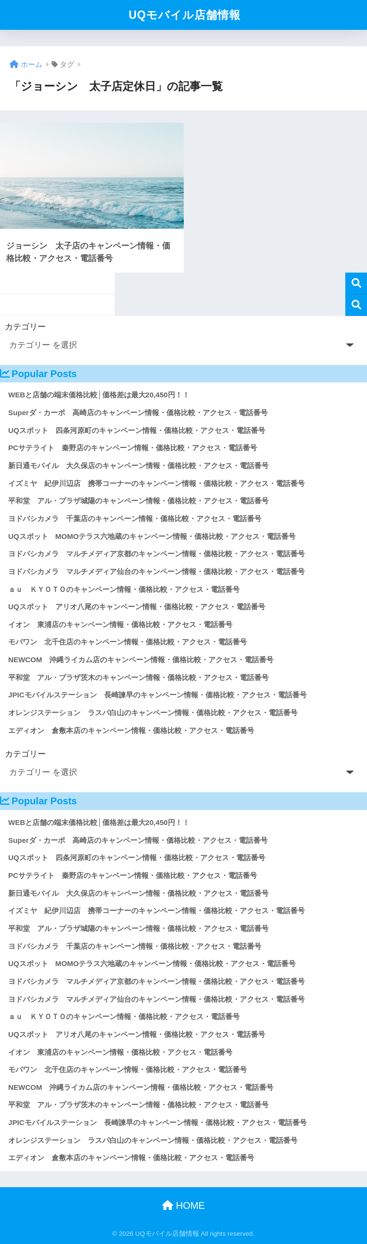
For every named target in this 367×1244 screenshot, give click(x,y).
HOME (183, 1205)
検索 (356, 283)
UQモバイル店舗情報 (185, 15)
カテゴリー (25, 326)
